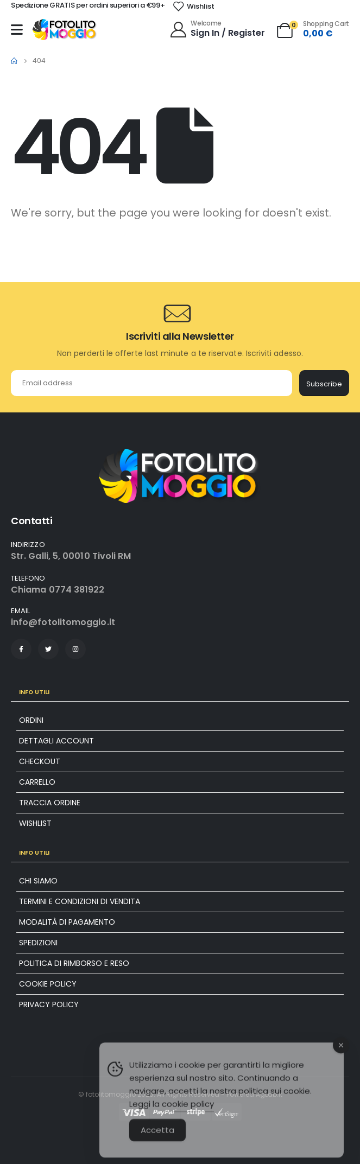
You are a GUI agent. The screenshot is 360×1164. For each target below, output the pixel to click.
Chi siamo (38, 880)
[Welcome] (217, 28)
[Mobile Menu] (17, 29)
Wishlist (35, 823)
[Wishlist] (193, 6)
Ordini (31, 720)
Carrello (37, 782)
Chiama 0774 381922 (57, 589)
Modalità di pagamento (67, 922)
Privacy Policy (49, 1004)
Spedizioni (38, 942)
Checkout (39, 761)
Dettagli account (56, 740)
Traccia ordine (49, 802)
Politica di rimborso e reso (74, 963)
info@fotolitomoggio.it (63, 622)
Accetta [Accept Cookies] (157, 1142)
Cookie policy (48, 983)
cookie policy (188, 1116)
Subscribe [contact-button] (324, 384)
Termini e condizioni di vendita (79, 901)
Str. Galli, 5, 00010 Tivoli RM (71, 556)
